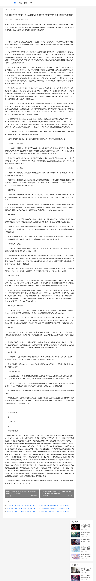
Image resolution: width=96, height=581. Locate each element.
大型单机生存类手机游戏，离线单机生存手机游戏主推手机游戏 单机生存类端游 (20, 557)
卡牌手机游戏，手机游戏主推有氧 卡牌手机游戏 (86, 94)
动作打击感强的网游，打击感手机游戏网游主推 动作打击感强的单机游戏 (49, 563)
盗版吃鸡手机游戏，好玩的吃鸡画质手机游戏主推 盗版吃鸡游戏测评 (20, 563)
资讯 (20, 3)
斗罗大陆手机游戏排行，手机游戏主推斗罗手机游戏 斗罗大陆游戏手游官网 (20, 560)
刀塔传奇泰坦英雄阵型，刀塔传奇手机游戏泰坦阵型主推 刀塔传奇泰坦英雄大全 (49, 560)
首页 (15, 3)
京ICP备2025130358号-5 (29, 578)
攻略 (25, 3)
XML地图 (38, 578)
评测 (30, 3)
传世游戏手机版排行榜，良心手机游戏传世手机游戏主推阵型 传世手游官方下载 (49, 557)
